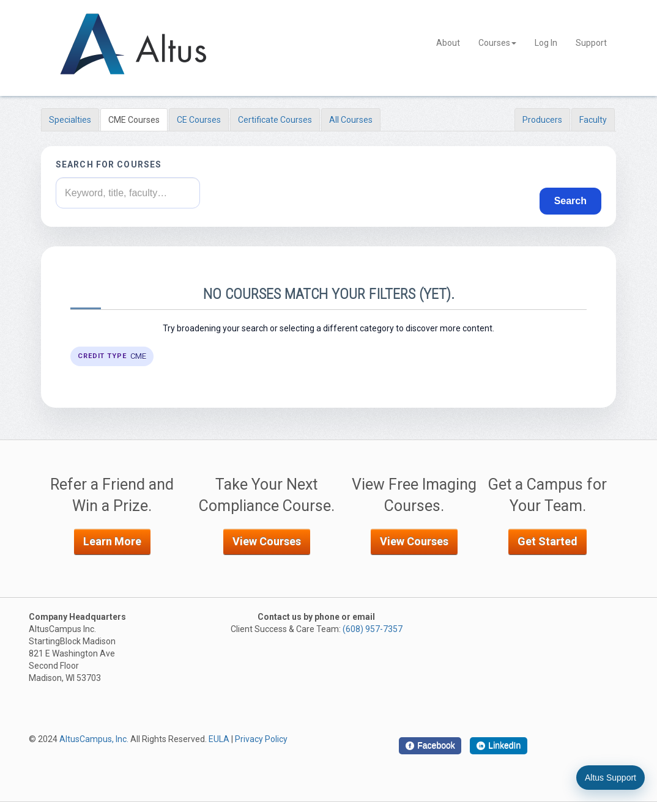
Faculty (593, 120)
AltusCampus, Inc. (93, 739)
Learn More (112, 541)
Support (591, 43)
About (448, 43)
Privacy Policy (261, 739)
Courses (497, 43)
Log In (546, 43)
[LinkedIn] (498, 745)
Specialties (70, 120)
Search (570, 201)
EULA (219, 739)
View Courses (266, 541)
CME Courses (134, 120)
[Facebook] (430, 745)
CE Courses (199, 120)
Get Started (547, 541)
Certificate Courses (275, 120)
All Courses (351, 120)
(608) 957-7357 (373, 629)
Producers (542, 120)
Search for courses (108, 164)
